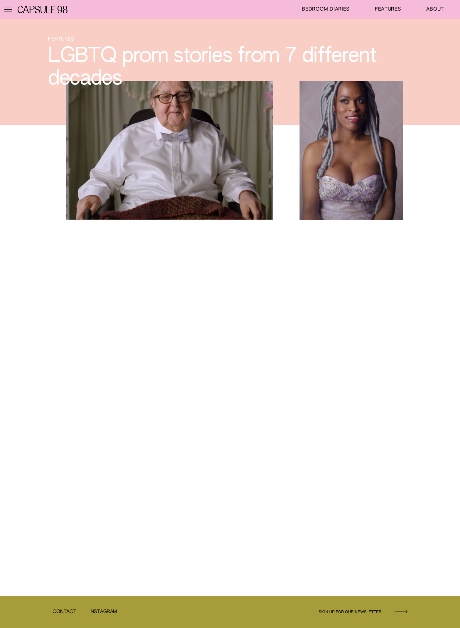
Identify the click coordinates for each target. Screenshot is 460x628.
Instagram (103, 612)
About (435, 9)
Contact (64, 612)
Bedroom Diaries (326, 9)
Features (388, 9)
